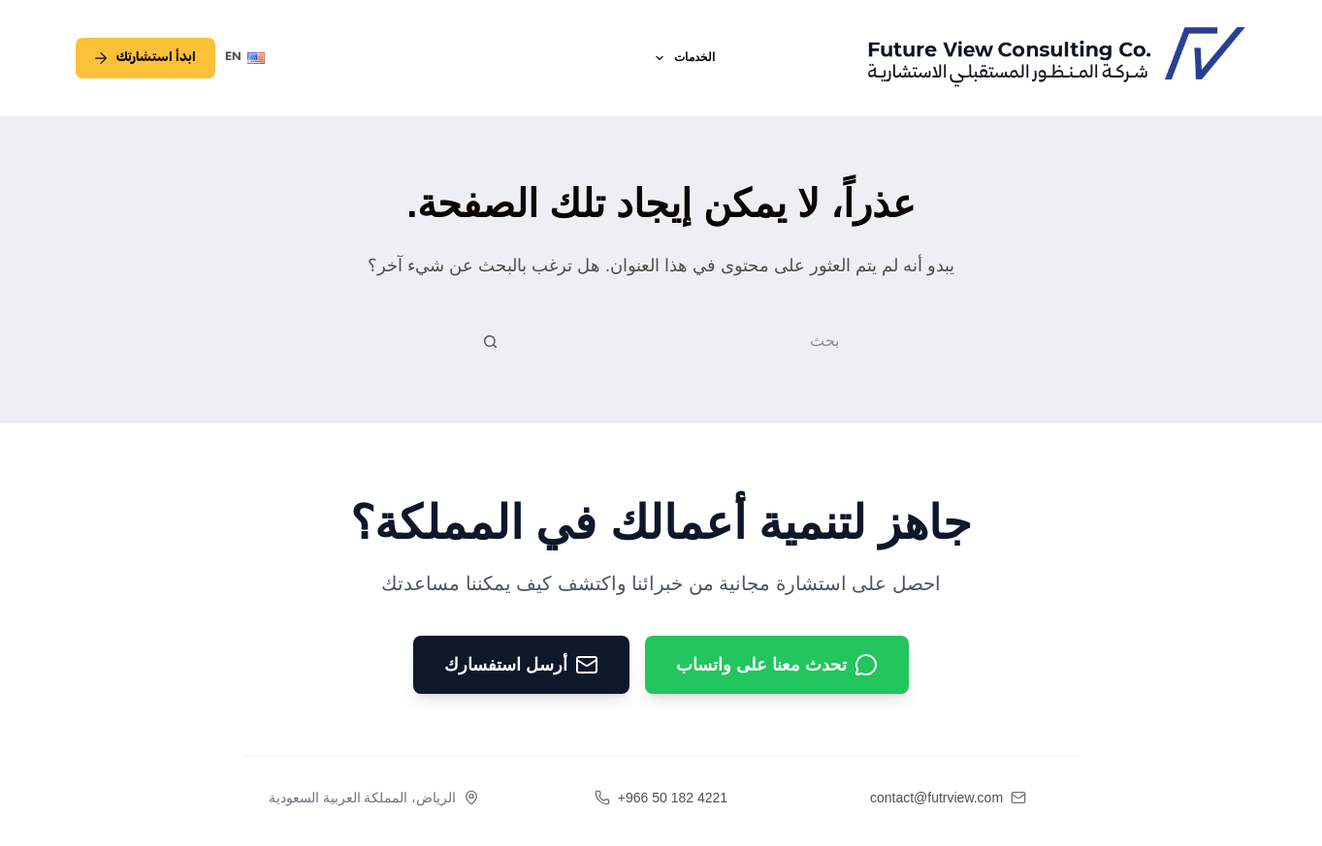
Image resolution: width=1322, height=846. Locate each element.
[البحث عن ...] (683, 341)
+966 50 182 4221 (672, 797)
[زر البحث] (489, 341)
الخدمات (681, 58)
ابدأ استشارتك (145, 58)
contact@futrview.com (936, 797)
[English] (245, 58)
